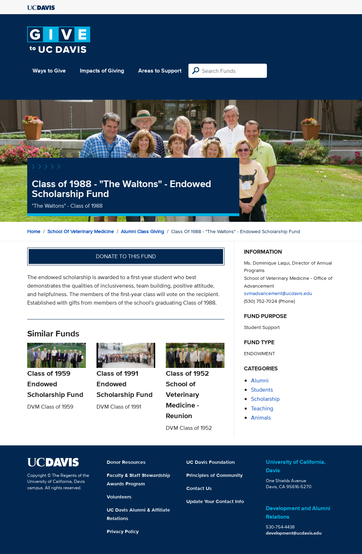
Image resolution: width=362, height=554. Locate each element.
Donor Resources (126, 462)
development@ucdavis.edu (294, 533)
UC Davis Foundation (210, 462)
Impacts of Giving (102, 71)
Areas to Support (159, 71)
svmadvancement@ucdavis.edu (278, 293)
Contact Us (199, 488)
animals (261, 418)
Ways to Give (49, 71)
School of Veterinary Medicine (80, 231)
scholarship (265, 399)
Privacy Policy (123, 531)
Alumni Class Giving (142, 231)
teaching (262, 408)
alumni (260, 380)
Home (33, 231)
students (262, 390)
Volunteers (119, 496)
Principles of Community (214, 475)
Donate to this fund (126, 256)
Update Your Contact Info (215, 501)
